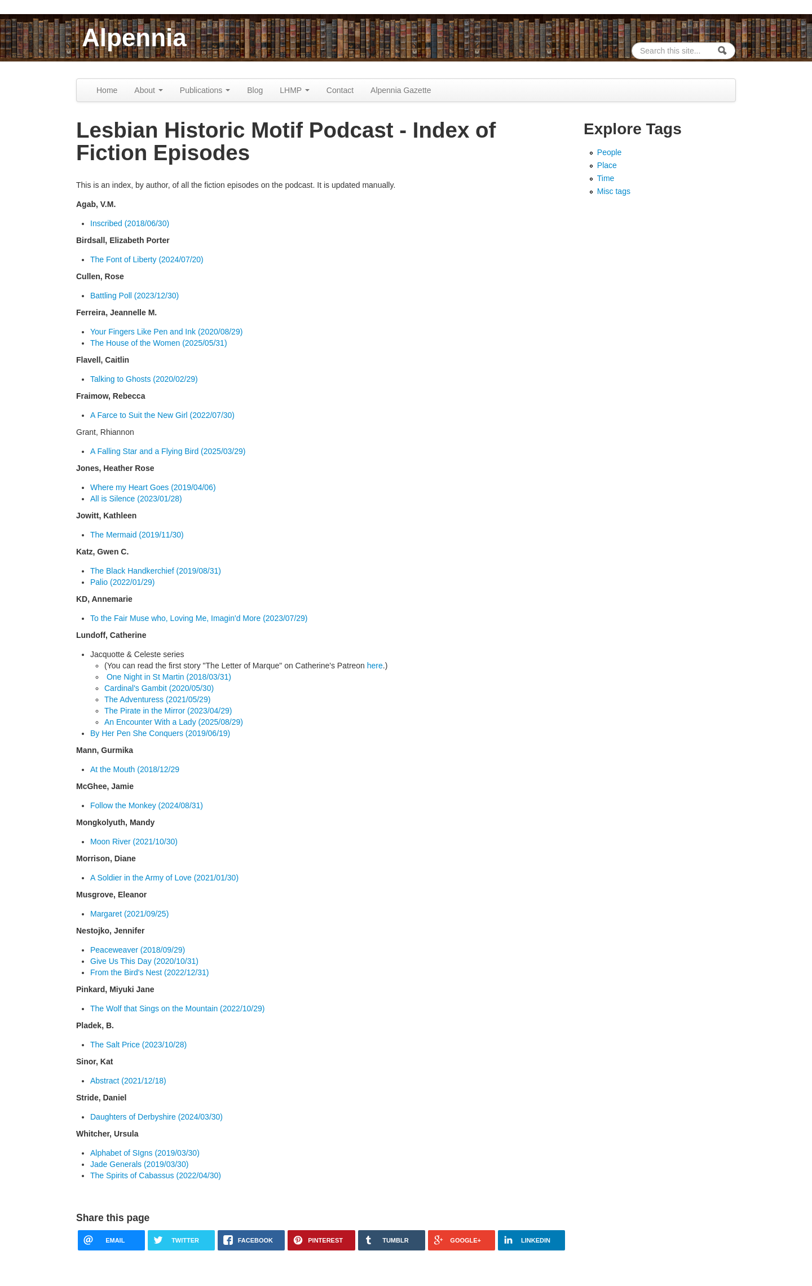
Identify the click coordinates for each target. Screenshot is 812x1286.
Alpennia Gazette (400, 90)
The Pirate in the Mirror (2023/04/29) (168, 710)
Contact (340, 90)
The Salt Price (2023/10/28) (138, 1044)
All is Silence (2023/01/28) (136, 498)
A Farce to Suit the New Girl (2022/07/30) (162, 415)
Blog (255, 90)
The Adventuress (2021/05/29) (157, 699)
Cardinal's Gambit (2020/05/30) (159, 688)
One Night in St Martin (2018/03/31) (167, 676)
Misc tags (613, 191)
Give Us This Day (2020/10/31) (144, 961)
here (375, 665)
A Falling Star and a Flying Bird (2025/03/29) (168, 451)
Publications (205, 90)
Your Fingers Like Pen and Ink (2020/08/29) (166, 331)
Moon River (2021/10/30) (134, 841)
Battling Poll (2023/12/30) (134, 295)
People (609, 152)
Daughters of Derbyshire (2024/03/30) (156, 1116)
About (148, 90)
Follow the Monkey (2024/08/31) (146, 805)
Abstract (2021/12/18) (128, 1080)
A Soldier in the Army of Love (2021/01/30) (164, 877)
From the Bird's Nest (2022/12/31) (149, 972)
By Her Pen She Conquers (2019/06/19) (160, 733)
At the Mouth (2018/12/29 (134, 769)
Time (606, 178)
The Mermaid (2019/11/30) (137, 534)
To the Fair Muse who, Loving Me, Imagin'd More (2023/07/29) (199, 618)
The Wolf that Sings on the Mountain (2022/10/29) (177, 1008)
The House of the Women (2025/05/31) (158, 342)
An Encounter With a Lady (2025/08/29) (173, 721)
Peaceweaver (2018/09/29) (137, 949)
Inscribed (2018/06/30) (129, 223)
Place (607, 165)
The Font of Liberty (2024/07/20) (147, 259)
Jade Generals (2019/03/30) (139, 1164)
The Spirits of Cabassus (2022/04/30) (155, 1175)
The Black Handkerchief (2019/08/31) (155, 570)
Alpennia (134, 37)
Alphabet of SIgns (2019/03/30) (145, 1152)
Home (106, 90)
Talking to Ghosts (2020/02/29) (144, 379)
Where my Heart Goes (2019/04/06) (153, 487)
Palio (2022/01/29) (122, 582)
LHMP (295, 90)
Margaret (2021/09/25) (129, 913)
